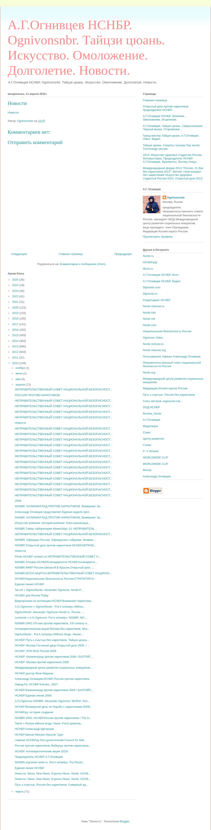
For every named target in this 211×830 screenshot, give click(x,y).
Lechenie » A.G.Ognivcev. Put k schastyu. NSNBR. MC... (51, 617)
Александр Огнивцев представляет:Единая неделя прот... (53, 512)
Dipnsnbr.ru (150, 293)
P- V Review (151, 451)
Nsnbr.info (149, 312)
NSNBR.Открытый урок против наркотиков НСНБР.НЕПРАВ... (55, 545)
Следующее (19, 254)
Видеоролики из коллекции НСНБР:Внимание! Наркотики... (54, 601)
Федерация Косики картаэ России (165, 388)
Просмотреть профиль (158, 236)
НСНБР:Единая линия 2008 (33, 695)
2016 (15, 329)
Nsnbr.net (149, 318)
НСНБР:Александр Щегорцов (34, 729)
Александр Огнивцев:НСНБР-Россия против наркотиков (52, 678)
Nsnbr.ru (148, 256)
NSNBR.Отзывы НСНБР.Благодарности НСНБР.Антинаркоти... (56, 562)
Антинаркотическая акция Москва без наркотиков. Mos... (52, 628)
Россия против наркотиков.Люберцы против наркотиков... (53, 745)
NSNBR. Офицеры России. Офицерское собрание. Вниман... (55, 539)
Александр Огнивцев (157, 476)
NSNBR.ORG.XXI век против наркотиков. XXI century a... (52, 623)
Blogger (124, 821)
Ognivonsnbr (176, 197)
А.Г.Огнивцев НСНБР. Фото (161, 274)
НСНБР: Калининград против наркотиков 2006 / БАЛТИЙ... (53, 656)
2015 (15, 335)
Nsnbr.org (149, 372)
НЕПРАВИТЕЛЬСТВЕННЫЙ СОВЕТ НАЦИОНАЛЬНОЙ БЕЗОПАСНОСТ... (63, 389)
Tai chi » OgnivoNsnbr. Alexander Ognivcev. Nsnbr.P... (49, 590)
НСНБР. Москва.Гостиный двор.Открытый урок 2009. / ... (52, 645)
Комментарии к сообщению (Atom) (83, 264)
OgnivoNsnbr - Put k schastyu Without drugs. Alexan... (49, 634)
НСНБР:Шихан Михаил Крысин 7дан (39, 734)
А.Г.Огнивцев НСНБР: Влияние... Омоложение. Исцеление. (164, 117)
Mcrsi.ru (148, 268)
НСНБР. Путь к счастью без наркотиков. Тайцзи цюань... (52, 640)
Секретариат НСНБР (157, 300)
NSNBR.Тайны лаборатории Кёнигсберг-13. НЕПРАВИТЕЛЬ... (55, 528)
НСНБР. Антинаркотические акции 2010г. (42, 751)
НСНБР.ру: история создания (34, 712)
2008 (18, 500)
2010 (15, 363)
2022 (15, 296)
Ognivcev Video (153, 337)
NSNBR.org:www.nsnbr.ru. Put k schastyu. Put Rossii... (50, 762)
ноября (21, 368)
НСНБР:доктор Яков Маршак (34, 673)
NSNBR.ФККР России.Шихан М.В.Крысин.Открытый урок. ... (54, 567)
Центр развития (153, 438)
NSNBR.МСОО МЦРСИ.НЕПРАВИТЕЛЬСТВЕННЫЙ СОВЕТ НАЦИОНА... (63, 573)
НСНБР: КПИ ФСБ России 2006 (35, 651)
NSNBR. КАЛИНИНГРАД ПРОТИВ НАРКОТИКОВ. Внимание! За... (58, 506)
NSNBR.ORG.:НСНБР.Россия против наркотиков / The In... (53, 718)
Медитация (150, 426)
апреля (21, 384)
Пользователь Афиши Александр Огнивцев (171, 356)
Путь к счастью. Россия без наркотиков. (169, 394)
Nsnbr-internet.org (154, 350)
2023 (15, 290)
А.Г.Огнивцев (151, 419)
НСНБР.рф (150, 262)
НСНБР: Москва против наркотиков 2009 (42, 662)
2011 (15, 357)
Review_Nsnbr (152, 413)
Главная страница (71, 254)
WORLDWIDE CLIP (155, 457)
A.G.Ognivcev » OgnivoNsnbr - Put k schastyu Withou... (50, 606)
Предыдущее (123, 254)
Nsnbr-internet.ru (153, 306)
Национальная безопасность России (167, 331)
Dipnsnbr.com (151, 287)
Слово (147, 445)
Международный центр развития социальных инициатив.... (54, 667)
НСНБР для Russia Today (31, 595)
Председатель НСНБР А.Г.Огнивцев (39, 756)
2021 (15, 301)
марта (20, 791)
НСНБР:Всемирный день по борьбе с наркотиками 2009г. (53, 706)
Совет (147, 432)
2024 (15, 285)
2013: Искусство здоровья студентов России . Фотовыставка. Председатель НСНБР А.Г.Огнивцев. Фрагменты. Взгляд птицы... (173, 158)
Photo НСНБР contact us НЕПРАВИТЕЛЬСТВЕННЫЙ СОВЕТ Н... (58, 556)
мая (19, 379)
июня (19, 373)
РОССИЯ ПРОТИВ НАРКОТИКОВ (37, 395)
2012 (15, 352)
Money (147, 470)
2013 (15, 346)
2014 (15, 341)
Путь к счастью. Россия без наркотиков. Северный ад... (51, 784)
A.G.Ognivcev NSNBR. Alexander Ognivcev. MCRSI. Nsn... (52, 701)
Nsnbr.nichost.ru (153, 344)
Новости (17, 103)
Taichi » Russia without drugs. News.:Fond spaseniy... (49, 723)
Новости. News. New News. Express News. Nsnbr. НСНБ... (53, 773)
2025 (15, 279)
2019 (15, 313)
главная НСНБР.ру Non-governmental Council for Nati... (50, 740)
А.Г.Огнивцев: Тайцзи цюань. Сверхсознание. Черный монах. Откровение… (173, 127)
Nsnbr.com (149, 325)
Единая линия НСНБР (29, 584)
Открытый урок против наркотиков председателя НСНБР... (165, 108)
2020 (15, 307)
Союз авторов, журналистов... (162, 401)
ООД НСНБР (151, 407)
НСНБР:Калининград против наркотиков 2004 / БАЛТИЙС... (54, 690)
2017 (15, 324)
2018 (15, 318)
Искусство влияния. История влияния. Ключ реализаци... (52, 523)
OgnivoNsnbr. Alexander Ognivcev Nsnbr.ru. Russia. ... (49, 612)
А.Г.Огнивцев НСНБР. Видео (161, 281)
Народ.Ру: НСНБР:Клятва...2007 (36, 684)
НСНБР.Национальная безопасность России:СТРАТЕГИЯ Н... (55, 578)
